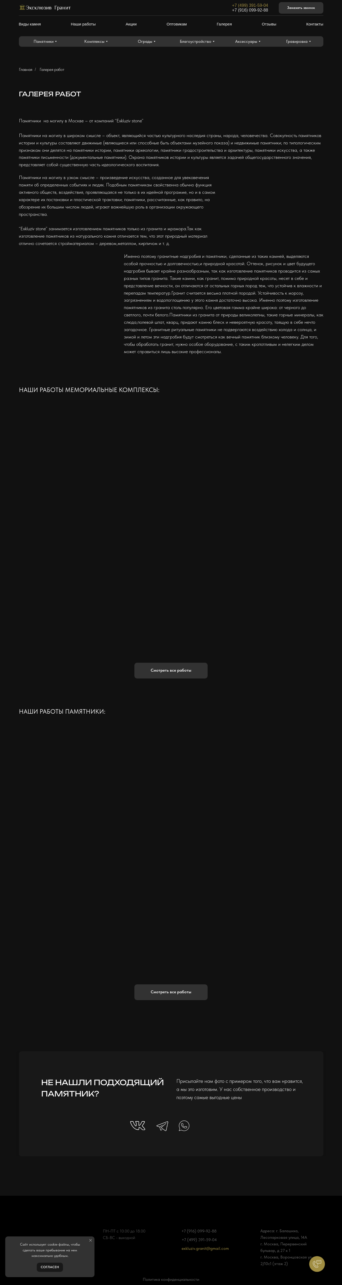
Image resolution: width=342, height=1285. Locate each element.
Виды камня (30, 24)
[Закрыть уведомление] (90, 1240)
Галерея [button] (224, 24)
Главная (25, 69)
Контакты (314, 24)
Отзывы (269, 24)
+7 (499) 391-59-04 (250, 5)
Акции (131, 24)
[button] (301, 8)
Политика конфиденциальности (171, 1279)
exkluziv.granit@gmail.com (205, 1248)
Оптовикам (177, 24)
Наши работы (83, 24)
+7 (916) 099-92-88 (250, 10)
